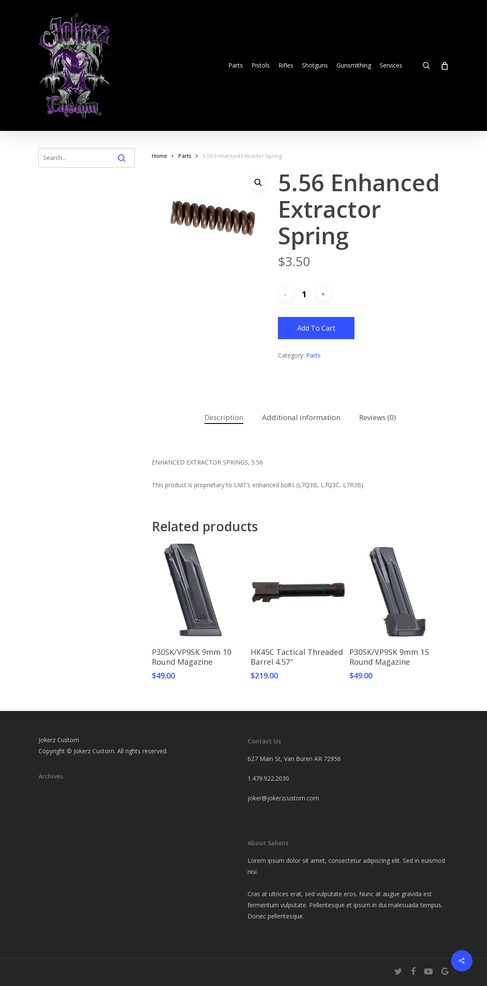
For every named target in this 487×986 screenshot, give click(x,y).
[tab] (224, 418)
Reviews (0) (377, 417)
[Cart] (444, 65)
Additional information (301, 417)
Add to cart (316, 328)
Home (159, 156)
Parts (185, 156)
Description (223, 417)
